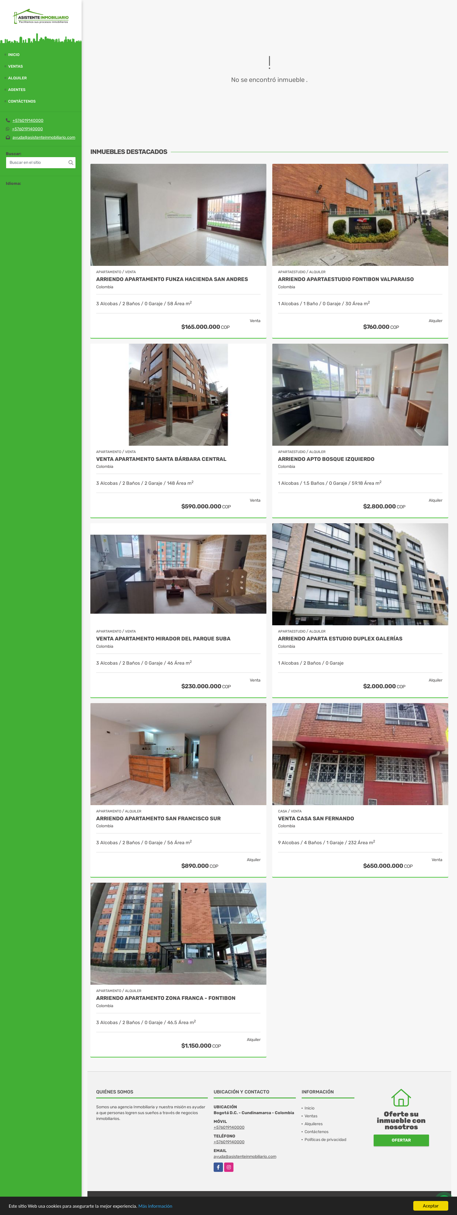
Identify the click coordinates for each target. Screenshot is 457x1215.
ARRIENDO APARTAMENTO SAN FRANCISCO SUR (158, 819)
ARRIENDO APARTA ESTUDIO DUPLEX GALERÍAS (340, 639)
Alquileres (314, 1123)
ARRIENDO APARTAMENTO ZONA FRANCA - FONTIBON (165, 998)
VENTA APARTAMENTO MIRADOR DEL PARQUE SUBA (163, 639)
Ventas (15, 66)
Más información (155, 1206)
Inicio (14, 54)
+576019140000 (28, 120)
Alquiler (17, 78)
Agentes (16, 89)
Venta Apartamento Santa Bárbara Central (161, 459)
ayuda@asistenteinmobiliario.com (44, 137)
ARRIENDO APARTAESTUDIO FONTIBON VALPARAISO (346, 279)
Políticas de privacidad (325, 1139)
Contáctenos (22, 101)
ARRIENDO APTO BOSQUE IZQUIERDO (326, 459)
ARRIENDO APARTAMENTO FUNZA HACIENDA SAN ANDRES (172, 279)
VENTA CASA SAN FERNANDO (316, 819)
